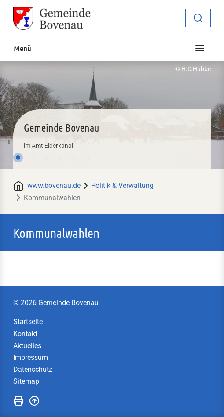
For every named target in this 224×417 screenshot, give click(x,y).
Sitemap (26, 381)
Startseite (28, 321)
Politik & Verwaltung (122, 185)
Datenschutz (32, 369)
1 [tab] (18, 157)
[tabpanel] (112, 115)
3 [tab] (46, 157)
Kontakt (25, 334)
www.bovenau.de (54, 185)
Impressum (30, 357)
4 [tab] (60, 157)
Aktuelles (27, 346)
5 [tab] (74, 157)
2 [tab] (32, 157)
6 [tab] (88, 157)
